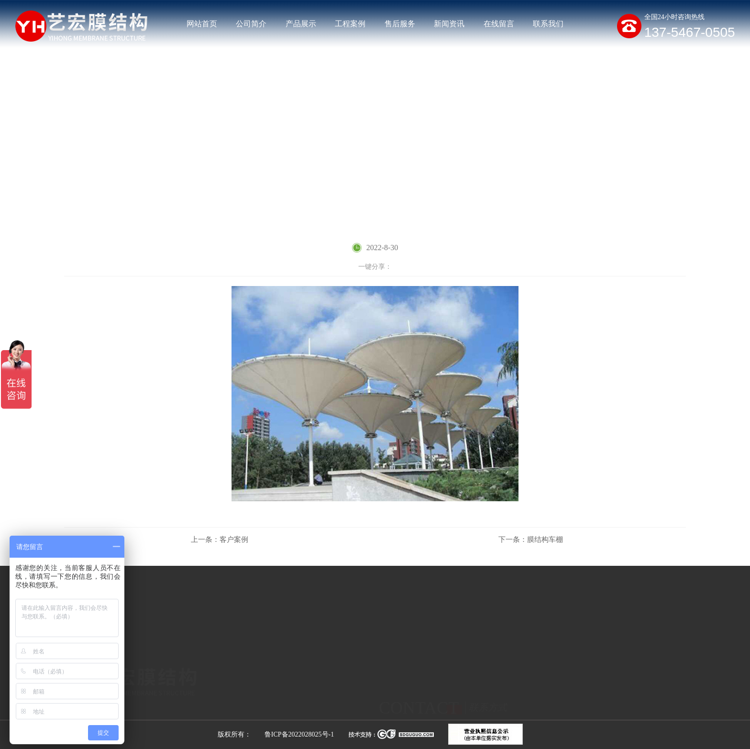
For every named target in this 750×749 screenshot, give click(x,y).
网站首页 (202, 24)
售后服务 (400, 24)
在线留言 (499, 24)
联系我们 (548, 24)
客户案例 (672, 174)
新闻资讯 (449, 24)
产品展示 (301, 24)
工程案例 (350, 24)
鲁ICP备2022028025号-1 (299, 734)
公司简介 (251, 24)
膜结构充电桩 (319, 713)
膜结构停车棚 (240, 713)
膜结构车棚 (530, 539)
